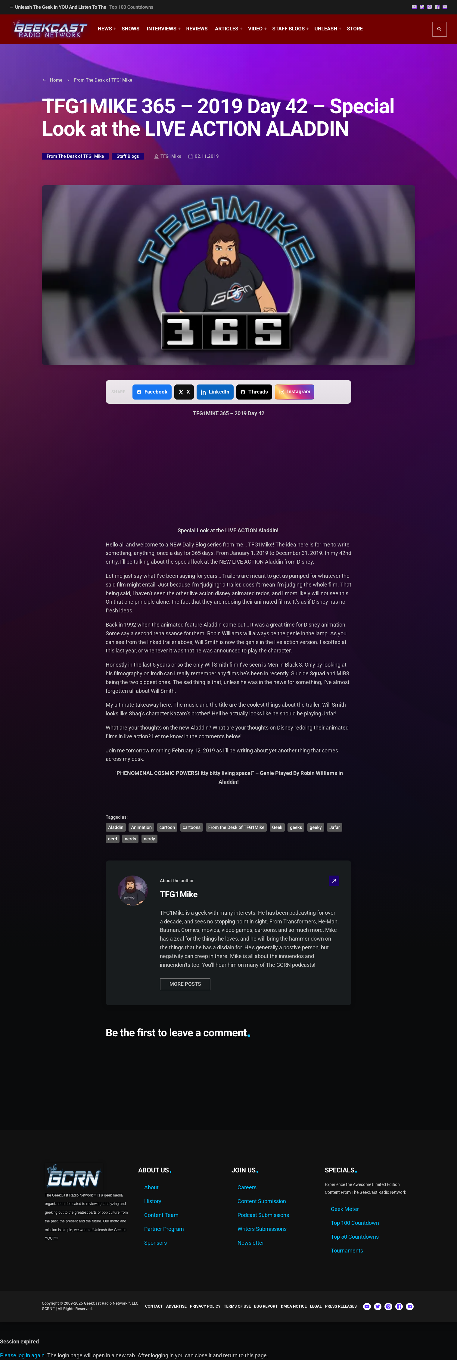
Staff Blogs (128, 156)
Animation (141, 827)
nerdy (149, 839)
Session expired (19, 1341)
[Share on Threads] (254, 392)
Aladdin (115, 827)
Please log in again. (23, 1355)
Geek (277, 827)
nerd (112, 839)
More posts (185, 984)
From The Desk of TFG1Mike (75, 156)
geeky (316, 827)
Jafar (334, 827)
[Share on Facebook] (152, 392)
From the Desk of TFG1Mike (236, 827)
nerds (130, 839)
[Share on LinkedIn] (215, 392)
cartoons (192, 827)
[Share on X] (184, 392)
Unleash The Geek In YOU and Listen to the (80, 7)
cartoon (167, 827)
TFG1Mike (167, 157)
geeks (296, 827)
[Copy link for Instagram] (294, 392)
